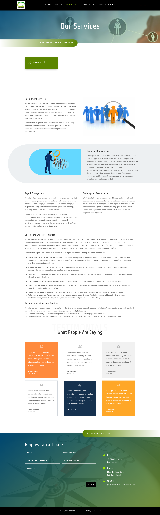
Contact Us (89, 5)
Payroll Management (120, 62)
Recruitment (39, 62)
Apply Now (141, 5)
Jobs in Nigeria (106, 5)
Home (48, 5)
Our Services (73, 5)
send (91, 484)
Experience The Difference (54, 43)
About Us (58, 5)
